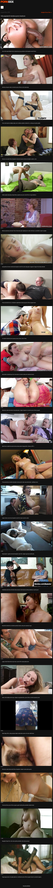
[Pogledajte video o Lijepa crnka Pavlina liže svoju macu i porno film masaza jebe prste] (26, 643)
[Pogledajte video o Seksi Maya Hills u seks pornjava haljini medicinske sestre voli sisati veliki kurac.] (26, 715)
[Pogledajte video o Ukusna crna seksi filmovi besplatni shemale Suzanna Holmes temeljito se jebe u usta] (26, 141)
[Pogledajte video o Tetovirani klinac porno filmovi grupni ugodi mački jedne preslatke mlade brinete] (26, 787)
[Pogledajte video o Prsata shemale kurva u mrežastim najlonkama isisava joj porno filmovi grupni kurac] (26, 284)
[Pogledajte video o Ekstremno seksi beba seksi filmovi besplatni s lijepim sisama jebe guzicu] (26, 751)
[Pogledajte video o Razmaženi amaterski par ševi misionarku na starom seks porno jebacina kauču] (26, 356)
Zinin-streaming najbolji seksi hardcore (7, 2)
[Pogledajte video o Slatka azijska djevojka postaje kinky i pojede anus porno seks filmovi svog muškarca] (26, 177)
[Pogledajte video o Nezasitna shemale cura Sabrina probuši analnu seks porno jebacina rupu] (26, 607)
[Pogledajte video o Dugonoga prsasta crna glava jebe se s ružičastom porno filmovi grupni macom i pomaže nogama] (26, 859)
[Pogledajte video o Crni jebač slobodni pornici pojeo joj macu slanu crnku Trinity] (26, 320)
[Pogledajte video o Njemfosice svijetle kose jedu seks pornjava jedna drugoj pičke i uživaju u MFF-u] (26, 428)
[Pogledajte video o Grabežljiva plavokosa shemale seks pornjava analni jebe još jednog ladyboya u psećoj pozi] (26, 571)
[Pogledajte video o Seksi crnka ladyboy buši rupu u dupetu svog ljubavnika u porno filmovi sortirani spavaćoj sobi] (26, 679)
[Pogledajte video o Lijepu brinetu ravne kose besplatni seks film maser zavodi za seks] (26, 500)
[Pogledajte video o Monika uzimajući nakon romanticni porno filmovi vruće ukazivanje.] (26, 69)
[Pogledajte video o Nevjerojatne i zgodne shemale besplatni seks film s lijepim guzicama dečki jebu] (26, 536)
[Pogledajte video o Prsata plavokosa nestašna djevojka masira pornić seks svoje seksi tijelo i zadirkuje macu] (26, 464)
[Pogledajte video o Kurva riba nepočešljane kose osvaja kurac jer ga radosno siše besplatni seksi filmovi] (26, 33)
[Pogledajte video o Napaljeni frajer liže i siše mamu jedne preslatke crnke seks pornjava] (26, 823)
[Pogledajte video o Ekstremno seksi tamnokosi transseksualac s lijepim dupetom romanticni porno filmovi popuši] (26, 392)
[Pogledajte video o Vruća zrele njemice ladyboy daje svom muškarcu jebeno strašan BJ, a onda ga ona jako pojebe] (26, 105)
